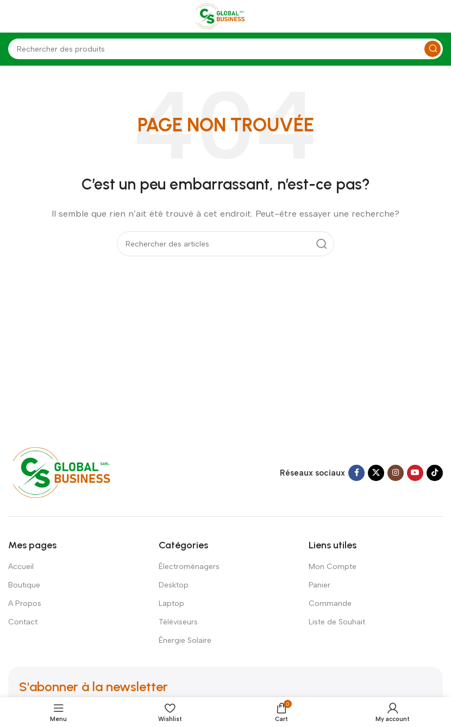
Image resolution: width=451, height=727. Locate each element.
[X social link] (376, 473)
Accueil (21, 566)
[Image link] (72, 472)
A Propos (24, 603)
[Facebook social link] (356, 473)
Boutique (24, 585)
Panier (319, 585)
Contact (22, 622)
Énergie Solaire (185, 640)
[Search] (225, 49)
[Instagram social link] (395, 473)
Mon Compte (332, 566)
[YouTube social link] (415, 473)
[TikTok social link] (435, 473)
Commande (330, 603)
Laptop (171, 603)
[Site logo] (225, 16)
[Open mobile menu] (13, 16)
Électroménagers (189, 566)
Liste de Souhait (337, 622)
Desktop (174, 585)
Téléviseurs (178, 622)
